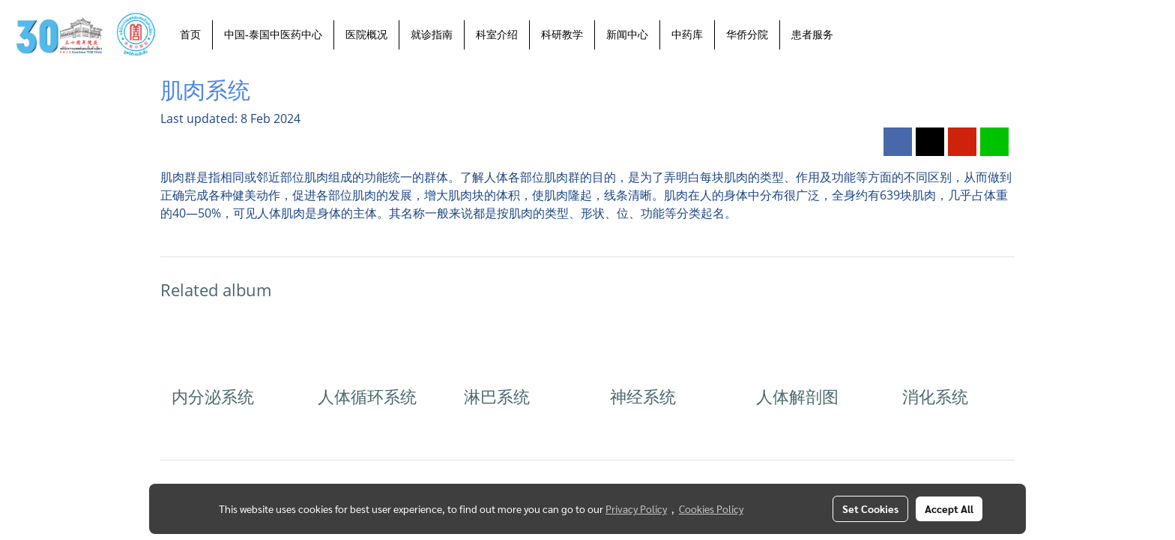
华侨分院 (747, 34)
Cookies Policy (711, 508)
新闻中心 (627, 34)
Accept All (949, 508)
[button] (858, 34)
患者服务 (812, 34)
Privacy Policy (636, 508)
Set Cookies (870, 508)
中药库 (687, 34)
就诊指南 (432, 34)
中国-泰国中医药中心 (273, 34)
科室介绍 (497, 34)
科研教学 (562, 34)
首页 (190, 34)
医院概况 (366, 34)
